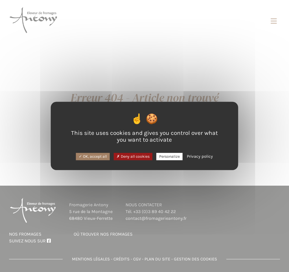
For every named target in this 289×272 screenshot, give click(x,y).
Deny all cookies (133, 156)
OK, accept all (93, 156)
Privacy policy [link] (200, 156)
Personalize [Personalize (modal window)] (169, 156)
